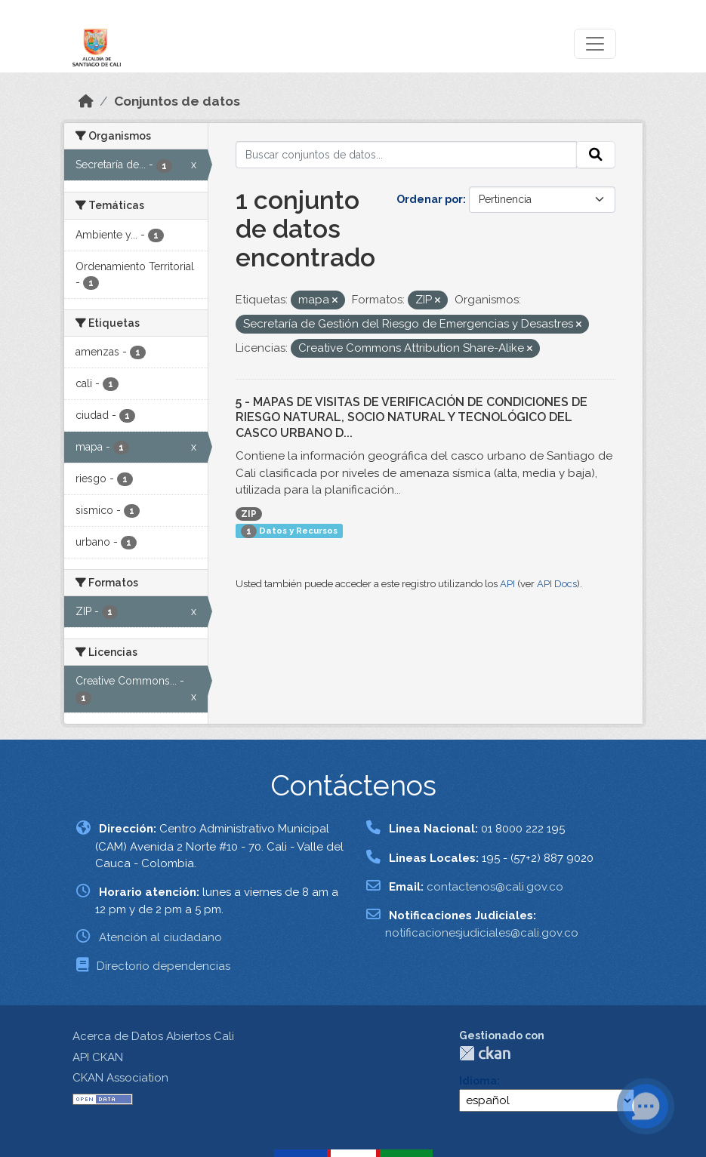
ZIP (249, 514)
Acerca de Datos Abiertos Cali (153, 1036)
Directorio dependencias (163, 966)
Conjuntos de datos (177, 101)
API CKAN (97, 1057)
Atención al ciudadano (160, 937)
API (507, 583)
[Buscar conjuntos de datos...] (406, 154)
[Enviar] (595, 154)
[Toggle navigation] (595, 44)
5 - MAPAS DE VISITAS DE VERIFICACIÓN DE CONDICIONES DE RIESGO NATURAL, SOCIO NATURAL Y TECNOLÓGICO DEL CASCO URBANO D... (411, 418)
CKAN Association (120, 1078)
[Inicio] (86, 101)
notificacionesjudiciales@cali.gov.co (481, 933)
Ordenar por (429, 199)
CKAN (484, 1053)
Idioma (478, 1081)
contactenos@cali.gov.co (495, 887)
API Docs (557, 583)
